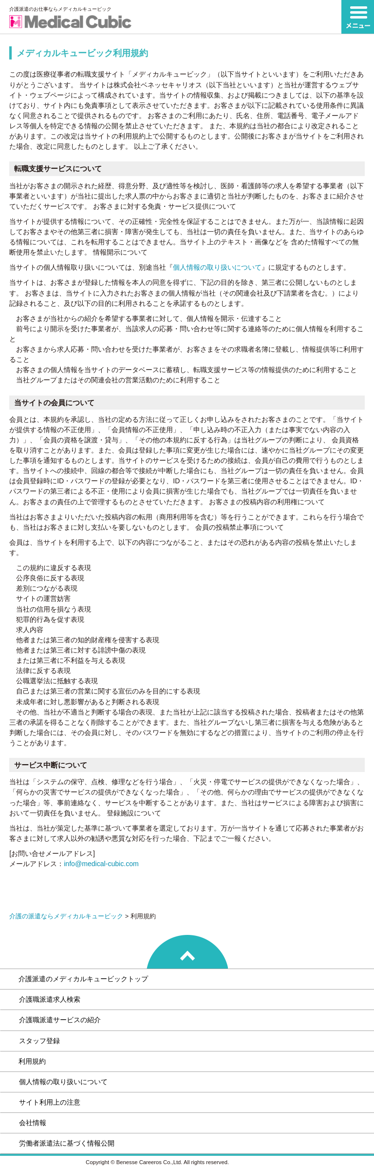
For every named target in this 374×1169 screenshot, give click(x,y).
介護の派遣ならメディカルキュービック (66, 916)
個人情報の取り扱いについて (217, 267)
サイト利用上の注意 (49, 1102)
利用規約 (32, 1061)
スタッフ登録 (39, 1041)
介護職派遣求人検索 (49, 999)
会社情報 (32, 1123)
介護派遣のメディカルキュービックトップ (83, 979)
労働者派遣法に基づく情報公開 (66, 1143)
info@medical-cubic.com (101, 864)
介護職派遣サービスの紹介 (60, 1020)
